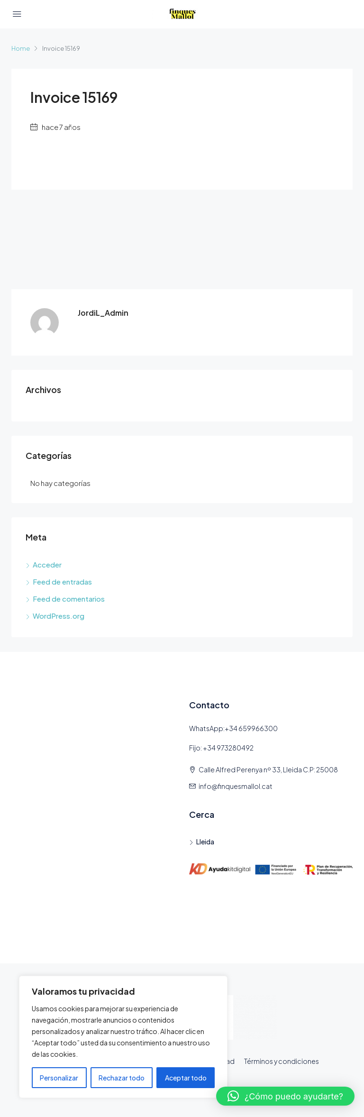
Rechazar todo (122, 1077)
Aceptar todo (186, 1077)
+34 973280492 (228, 747)
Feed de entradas (62, 581)
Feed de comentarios (69, 598)
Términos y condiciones (281, 1061)
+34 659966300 (251, 728)
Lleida (205, 841)
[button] (285, 1096)
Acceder (47, 564)
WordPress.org (58, 615)
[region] (123, 1037)
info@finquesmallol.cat (236, 786)
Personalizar (59, 1077)
